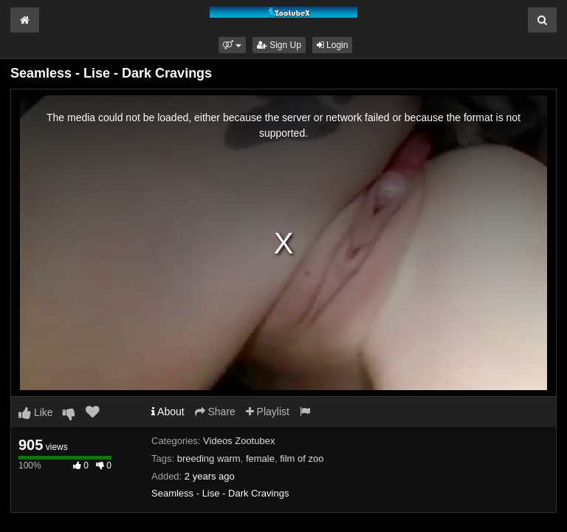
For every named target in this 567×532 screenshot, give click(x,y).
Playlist (267, 411)
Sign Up (279, 45)
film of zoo (301, 458)
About (168, 411)
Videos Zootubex (239, 440)
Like (35, 412)
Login (332, 45)
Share (215, 411)
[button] (232, 45)
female (260, 458)
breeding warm (209, 458)
